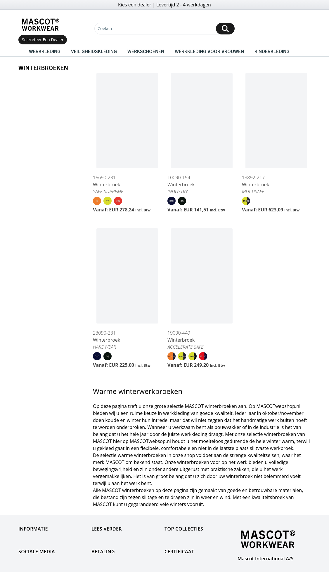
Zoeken (105, 28)
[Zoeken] (164, 28)
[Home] (40, 24)
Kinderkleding (272, 51)
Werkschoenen (145, 51)
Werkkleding (44, 51)
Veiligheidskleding (94, 51)
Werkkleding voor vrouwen (209, 51)
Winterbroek (106, 184)
